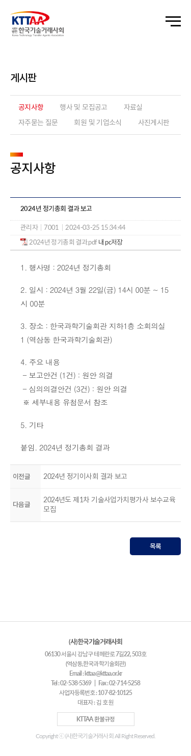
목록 (155, 546)
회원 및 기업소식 (97, 122)
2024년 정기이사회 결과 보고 (85, 476)
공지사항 (30, 107)
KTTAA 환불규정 (95, 719)
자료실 (133, 107)
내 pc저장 (109, 242)
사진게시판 (154, 122)
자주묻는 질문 (38, 122)
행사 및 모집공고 (83, 107)
